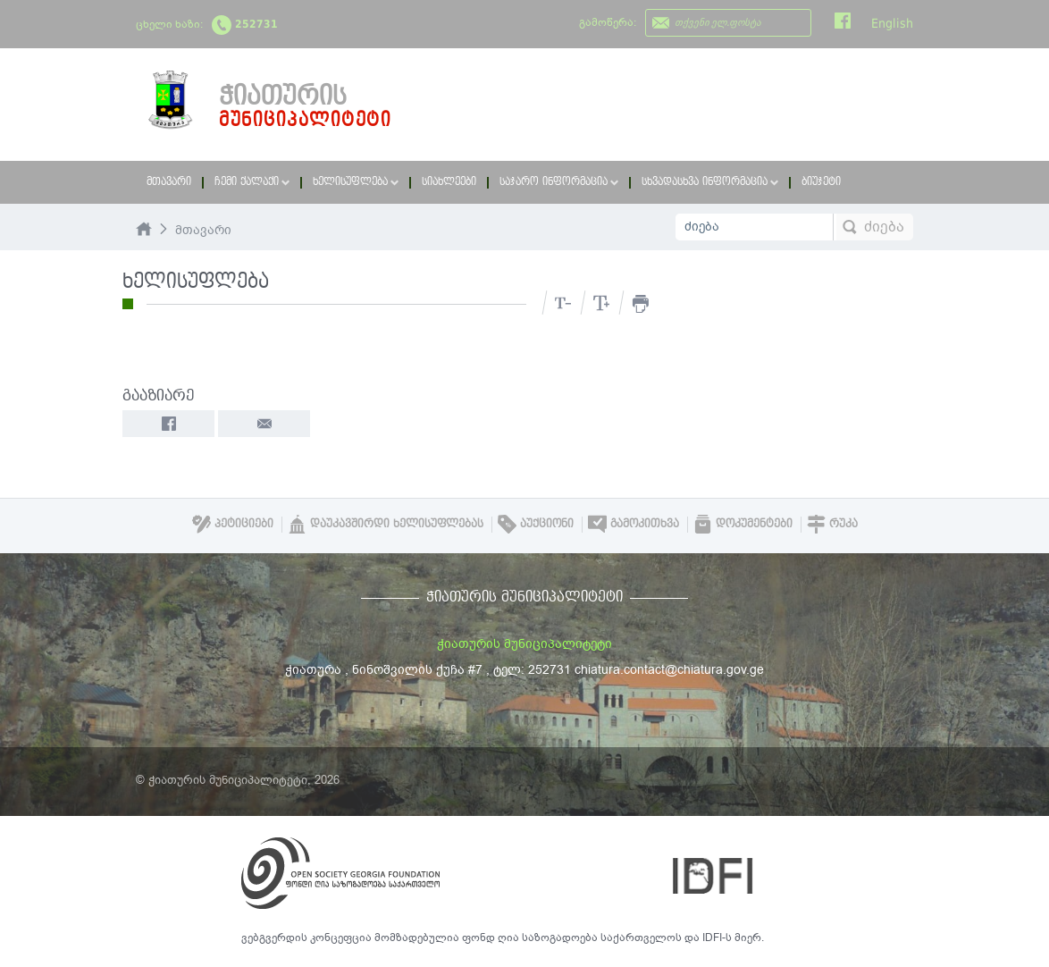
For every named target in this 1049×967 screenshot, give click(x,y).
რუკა (832, 523)
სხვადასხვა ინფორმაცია (710, 182)
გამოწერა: (607, 22)
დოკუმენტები (743, 523)
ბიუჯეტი (821, 182)
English (892, 23)
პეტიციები (232, 523)
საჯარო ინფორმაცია (558, 182)
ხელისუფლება (356, 182)
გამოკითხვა (633, 523)
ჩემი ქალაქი (252, 182)
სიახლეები (449, 182)
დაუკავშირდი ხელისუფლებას (385, 523)
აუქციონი (536, 523)
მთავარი (169, 182)
